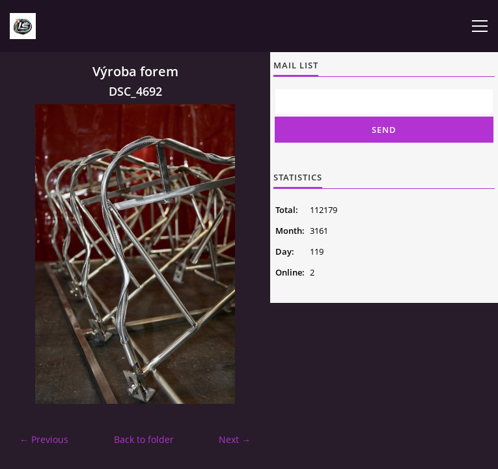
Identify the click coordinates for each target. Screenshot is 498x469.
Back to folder (144, 439)
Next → (235, 439)
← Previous (44, 439)
